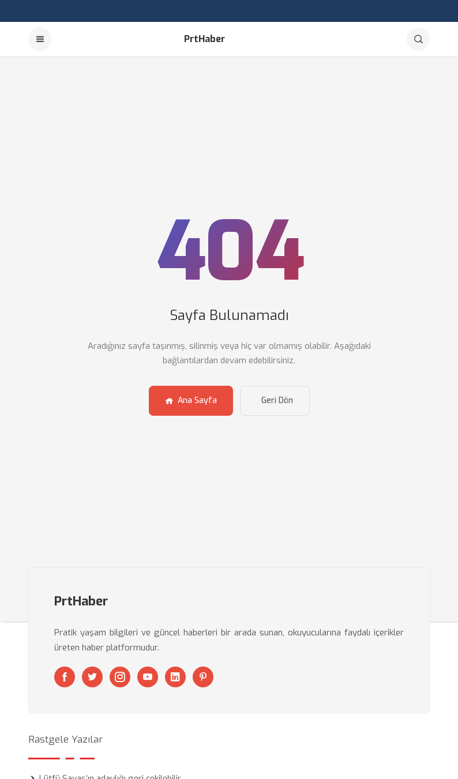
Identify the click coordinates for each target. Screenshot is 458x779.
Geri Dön (277, 400)
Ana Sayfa (191, 400)
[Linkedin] (175, 677)
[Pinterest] (203, 677)
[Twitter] (92, 677)
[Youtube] (147, 677)
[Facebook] (64, 677)
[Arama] (418, 39)
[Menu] (39, 39)
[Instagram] (120, 677)
